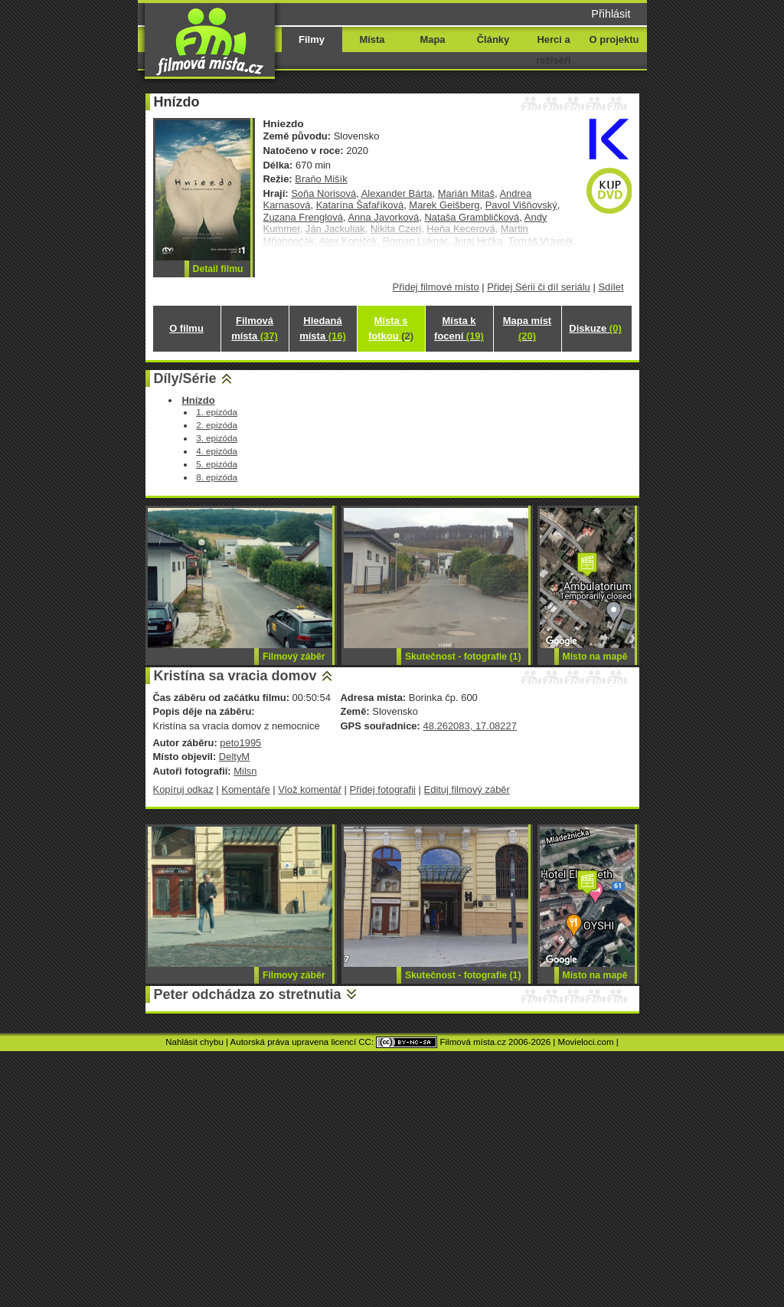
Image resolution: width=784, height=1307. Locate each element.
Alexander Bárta (397, 193)
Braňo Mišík (321, 179)
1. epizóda (216, 412)
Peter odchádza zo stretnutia (247, 994)
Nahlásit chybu (194, 1042)
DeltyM (234, 756)
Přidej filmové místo (436, 287)
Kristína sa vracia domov (235, 675)
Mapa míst (527, 328)
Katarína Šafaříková (360, 205)
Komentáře (245, 789)
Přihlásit (610, 14)
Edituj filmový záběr (467, 789)
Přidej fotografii (383, 789)
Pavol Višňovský (521, 205)
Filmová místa (254, 328)
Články (493, 39)
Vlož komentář (309, 789)
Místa (371, 39)
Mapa (432, 39)
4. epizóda (216, 451)
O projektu (614, 39)
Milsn (245, 771)
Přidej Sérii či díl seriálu (538, 287)
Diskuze (595, 328)
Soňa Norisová (323, 193)
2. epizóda (216, 425)
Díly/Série (185, 378)
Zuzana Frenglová (303, 217)
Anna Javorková (383, 217)
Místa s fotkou (390, 328)
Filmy (312, 39)
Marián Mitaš (466, 193)
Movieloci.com (586, 1042)
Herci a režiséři (553, 50)
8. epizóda (216, 477)
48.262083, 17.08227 (469, 726)
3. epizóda (216, 438)
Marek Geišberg (444, 205)
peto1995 (240, 742)
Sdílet (610, 287)
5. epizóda (216, 464)
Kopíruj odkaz (183, 789)
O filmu (186, 328)
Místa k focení (459, 328)
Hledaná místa (322, 328)
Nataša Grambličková (471, 217)
